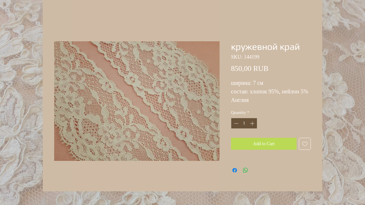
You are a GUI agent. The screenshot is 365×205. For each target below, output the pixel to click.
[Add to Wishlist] (305, 144)
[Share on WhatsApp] (245, 170)
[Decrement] (236, 123)
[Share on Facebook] (234, 170)
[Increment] (253, 123)
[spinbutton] (244, 123)
